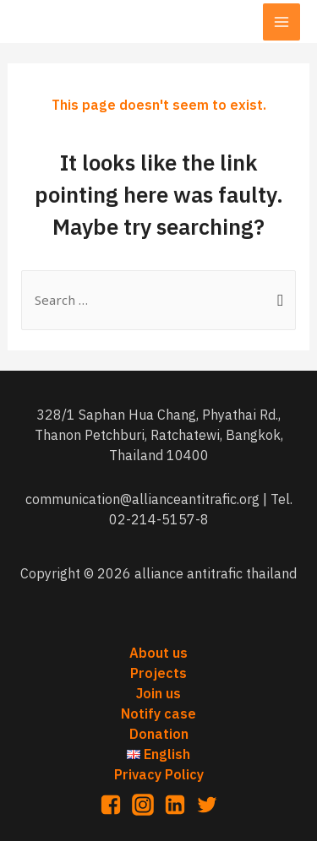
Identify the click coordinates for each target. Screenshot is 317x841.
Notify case (158, 713)
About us (158, 652)
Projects (158, 673)
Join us (158, 693)
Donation (159, 733)
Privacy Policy (159, 774)
